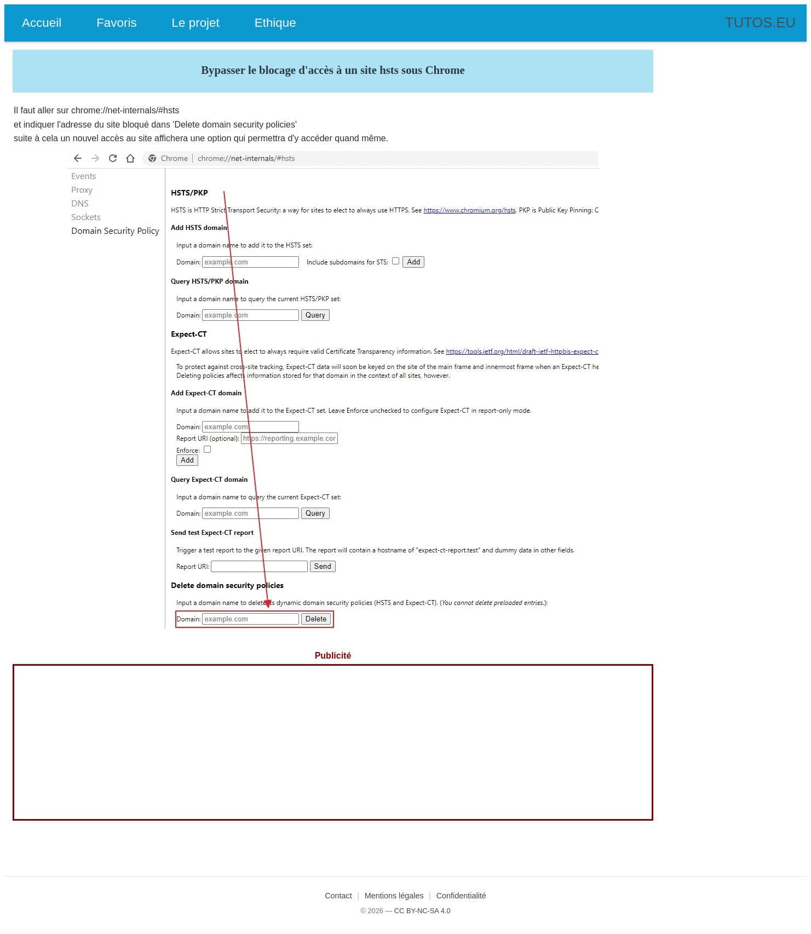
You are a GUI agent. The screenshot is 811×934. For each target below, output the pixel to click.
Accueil (41, 23)
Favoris (116, 23)
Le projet (196, 23)
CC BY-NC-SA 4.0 (422, 911)
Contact (338, 895)
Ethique (275, 23)
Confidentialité (461, 895)
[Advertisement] (333, 742)
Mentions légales (394, 895)
